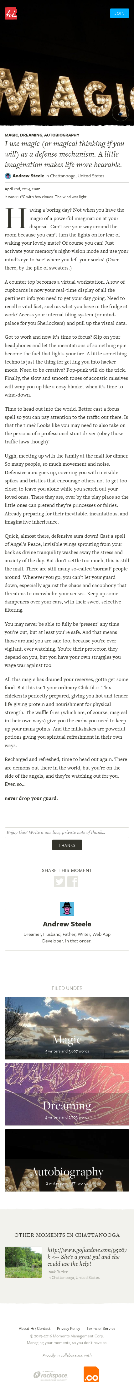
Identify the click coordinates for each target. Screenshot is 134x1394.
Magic (11, 135)
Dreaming (31, 135)
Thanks (67, 845)
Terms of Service (101, 1328)
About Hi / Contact (35, 1328)
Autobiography (62, 135)
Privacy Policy (68, 1328)
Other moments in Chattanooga (67, 1235)
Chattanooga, (77, 175)
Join (120, 13)
